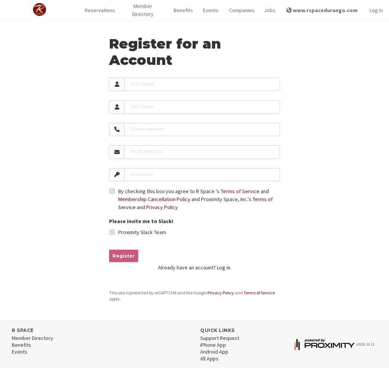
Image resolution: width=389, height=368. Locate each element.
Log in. (224, 267)
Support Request (219, 338)
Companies (240, 10)
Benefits (182, 10)
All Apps (209, 358)
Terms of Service (240, 191)
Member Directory (142, 10)
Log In (376, 10)
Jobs (269, 10)
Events (210, 10)
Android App (214, 351)
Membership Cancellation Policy (154, 199)
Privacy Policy (162, 207)
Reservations (98, 10)
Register (123, 256)
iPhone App (213, 344)
